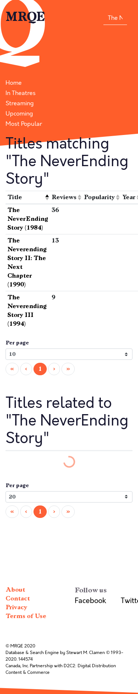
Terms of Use (26, 616)
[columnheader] (28, 197)
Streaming (20, 103)
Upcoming (19, 114)
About (15, 589)
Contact (18, 598)
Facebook (90, 601)
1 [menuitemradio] (40, 368)
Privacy (16, 607)
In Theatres (21, 93)
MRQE (25, 17)
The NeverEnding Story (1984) (27, 219)
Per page (17, 343)
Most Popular (24, 124)
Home (14, 83)
